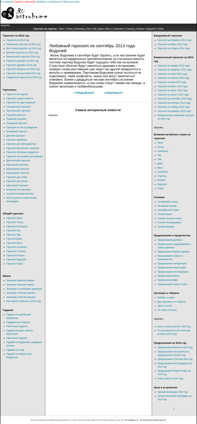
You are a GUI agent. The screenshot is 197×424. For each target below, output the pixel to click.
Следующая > (114, 92)
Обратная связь (71, 1)
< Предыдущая (83, 92)
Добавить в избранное (49, 1)
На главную (6, 1)
